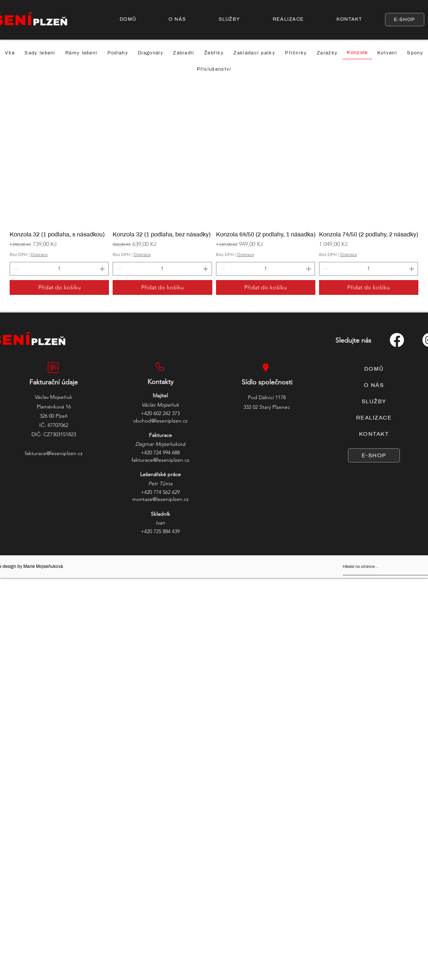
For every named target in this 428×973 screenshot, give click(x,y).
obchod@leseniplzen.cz (160, 420)
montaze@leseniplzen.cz (160, 499)
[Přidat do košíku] (59, 287)
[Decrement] (15, 268)
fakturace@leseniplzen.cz (54, 453)
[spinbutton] (59, 268)
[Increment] (102, 268)
